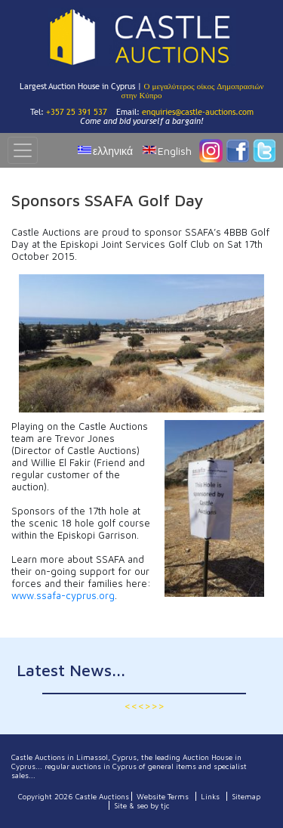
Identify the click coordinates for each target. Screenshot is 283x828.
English (175, 150)
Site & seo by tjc (142, 805)
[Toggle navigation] (23, 150)
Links (210, 796)
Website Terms (163, 796)
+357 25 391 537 (76, 111)
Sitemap (246, 796)
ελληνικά (113, 150)
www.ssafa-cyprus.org (63, 595)
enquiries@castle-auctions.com (198, 111)
